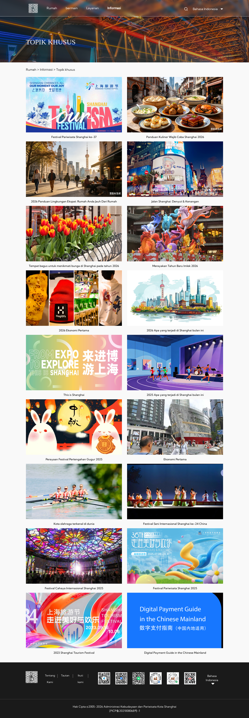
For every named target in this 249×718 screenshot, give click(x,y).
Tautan (65, 675)
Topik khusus (65, 70)
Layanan (92, 8)
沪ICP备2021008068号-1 (124, 710)
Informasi (114, 8)
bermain (72, 8)
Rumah (52, 8)
